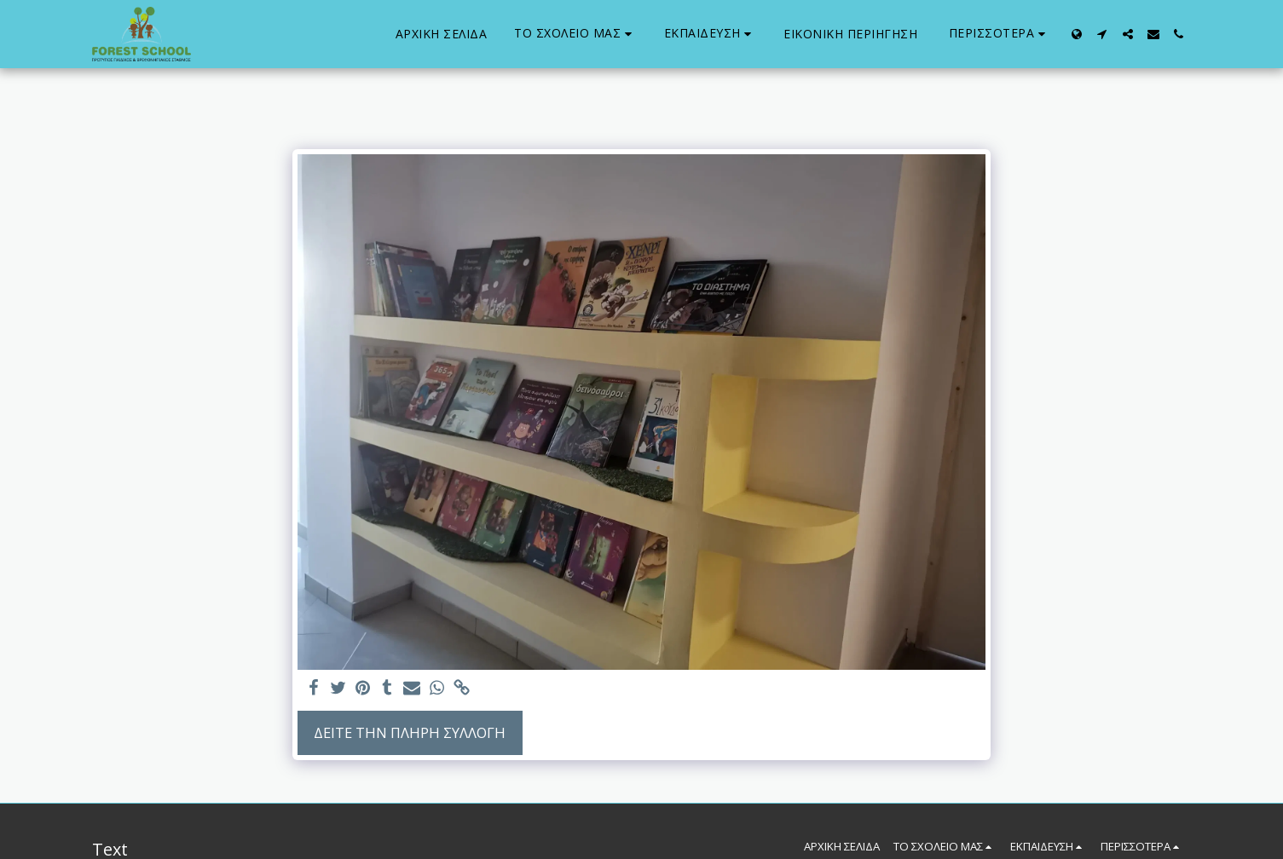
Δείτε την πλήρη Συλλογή (410, 732)
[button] (575, 33)
